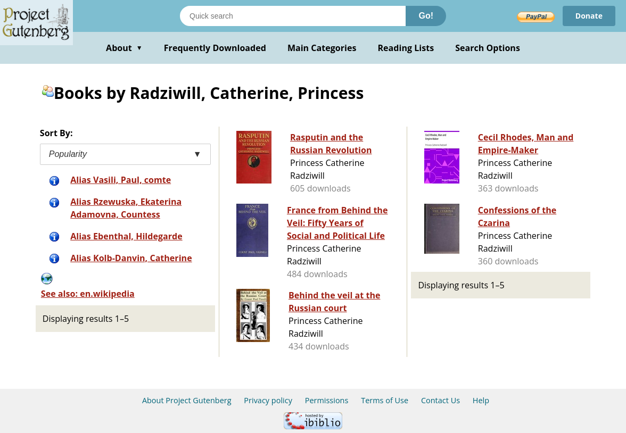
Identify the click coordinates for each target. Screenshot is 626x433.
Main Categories (322, 48)
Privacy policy (268, 400)
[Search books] (293, 16)
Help (481, 400)
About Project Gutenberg (187, 400)
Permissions (327, 400)
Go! (425, 15)
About (124, 47)
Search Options (487, 48)
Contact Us (440, 400)
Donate (589, 16)
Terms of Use (384, 400)
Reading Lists (406, 48)
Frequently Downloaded (215, 48)
